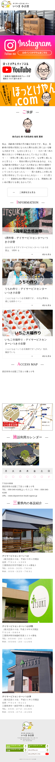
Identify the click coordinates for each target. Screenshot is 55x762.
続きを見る (46, 254)
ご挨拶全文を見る (27, 192)
